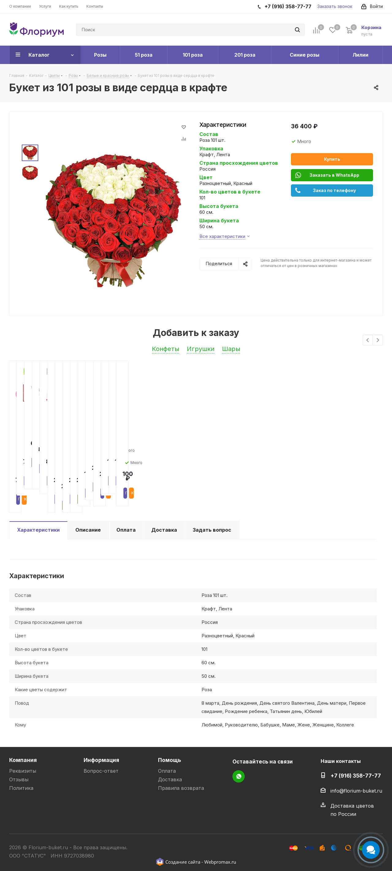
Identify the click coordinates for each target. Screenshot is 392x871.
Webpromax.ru (220, 862)
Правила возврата (181, 788)
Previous (368, 340)
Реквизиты (22, 771)
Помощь (169, 760)
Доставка (170, 779)
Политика (21, 788)
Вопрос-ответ (101, 771)
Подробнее (32, 469)
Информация (101, 760)
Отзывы (18, 779)
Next (378, 340)
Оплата (167, 771)
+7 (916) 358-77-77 (355, 775)
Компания (23, 760)
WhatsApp (238, 776)
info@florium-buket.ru (356, 791)
